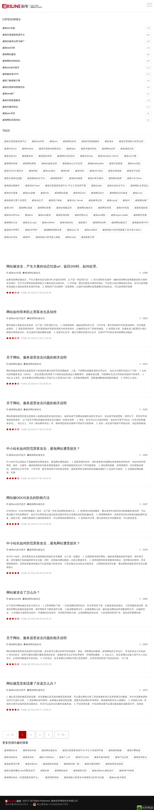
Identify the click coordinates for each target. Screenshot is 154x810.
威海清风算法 (11, 757)
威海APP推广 (31, 230)
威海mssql (70, 237)
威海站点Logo (30, 222)
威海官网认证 (81, 215)
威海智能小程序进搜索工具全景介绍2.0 (121, 230)
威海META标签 (126, 770)
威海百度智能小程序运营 (131, 141)
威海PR (26, 237)
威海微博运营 (95, 200)
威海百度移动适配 (13, 178)
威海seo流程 (134, 163)
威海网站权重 (44, 207)
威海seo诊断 (29, 193)
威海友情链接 (114, 170)
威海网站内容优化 (66, 156)
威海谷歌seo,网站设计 (103, 770)
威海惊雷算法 (140, 757)
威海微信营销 (45, 156)
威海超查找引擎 (12, 764)
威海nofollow (48, 222)
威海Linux (137, 193)
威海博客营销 (52, 777)
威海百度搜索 (115, 163)
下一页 (61, 734)
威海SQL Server (75, 200)
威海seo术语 (77, 114)
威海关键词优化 (77, 107)
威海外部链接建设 (77, 101)
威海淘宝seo (79, 193)
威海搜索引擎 (87, 237)
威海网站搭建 (61, 193)
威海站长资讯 (11, 237)
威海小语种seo (46, 757)
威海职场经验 (62, 215)
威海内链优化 (66, 222)
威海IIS (126, 200)
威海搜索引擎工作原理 (15, 200)
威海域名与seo (32, 185)
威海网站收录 (69, 141)
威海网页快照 (104, 207)
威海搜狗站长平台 (36, 178)
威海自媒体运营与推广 (77, 41)
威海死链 (33, 170)
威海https (71, 148)
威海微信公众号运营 (72, 163)
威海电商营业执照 (114, 764)
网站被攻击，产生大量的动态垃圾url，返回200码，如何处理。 (52, 266)
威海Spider (96, 185)
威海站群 (65, 170)
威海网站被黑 (115, 178)
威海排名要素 (11, 193)
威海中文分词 (82, 757)
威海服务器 (27, 156)
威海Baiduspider (96, 163)
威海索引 (82, 222)
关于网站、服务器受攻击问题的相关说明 (36, 357)
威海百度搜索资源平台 (77, 35)
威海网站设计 (97, 193)
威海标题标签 (141, 207)
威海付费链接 (133, 750)
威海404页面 (122, 207)
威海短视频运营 (64, 207)
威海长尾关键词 (95, 178)
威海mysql (112, 200)
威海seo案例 (44, 215)
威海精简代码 (80, 770)
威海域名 (109, 141)
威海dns (29, 215)
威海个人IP (64, 757)
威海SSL (44, 193)
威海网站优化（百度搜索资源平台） (22, 777)
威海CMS (9, 207)
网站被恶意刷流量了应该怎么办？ (31, 683)
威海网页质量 (140, 215)
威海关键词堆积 (92, 764)
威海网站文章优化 (139, 185)
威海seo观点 (49, 170)
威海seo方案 (130, 156)
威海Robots (27, 148)
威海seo (53, 141)
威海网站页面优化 (77, 120)
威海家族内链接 (50, 764)
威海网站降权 (29, 163)
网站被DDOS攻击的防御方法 (28, 498)
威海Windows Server (108, 156)
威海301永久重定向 (13, 170)
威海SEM (79, 170)
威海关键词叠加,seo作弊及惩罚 (19, 770)
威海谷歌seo (10, 156)
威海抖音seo (10, 148)
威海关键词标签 (102, 757)
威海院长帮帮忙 (12, 230)
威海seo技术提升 (77, 68)
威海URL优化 (96, 170)
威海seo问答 (77, 48)
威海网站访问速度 (118, 193)
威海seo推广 (77, 94)
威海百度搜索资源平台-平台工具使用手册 (65, 185)
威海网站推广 (141, 200)
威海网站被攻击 (85, 207)
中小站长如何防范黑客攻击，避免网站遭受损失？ (43, 448)
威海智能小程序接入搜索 (48, 237)
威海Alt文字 (37, 200)
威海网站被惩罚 (119, 222)
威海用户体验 (55, 200)
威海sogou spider (119, 215)
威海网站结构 (99, 222)
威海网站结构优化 (77, 61)
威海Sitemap (86, 156)
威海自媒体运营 (49, 163)
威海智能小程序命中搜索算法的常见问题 (84, 777)
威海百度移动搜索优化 (77, 87)
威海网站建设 (77, 55)
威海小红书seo (134, 178)
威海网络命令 (11, 750)
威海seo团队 (99, 215)
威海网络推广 (57, 178)
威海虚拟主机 (127, 148)
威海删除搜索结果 (53, 230)
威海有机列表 (29, 750)
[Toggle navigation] (149, 5)
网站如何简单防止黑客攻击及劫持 (31, 312)
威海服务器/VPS (77, 74)
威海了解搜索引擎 (77, 81)
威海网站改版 (25, 207)
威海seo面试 (90, 230)
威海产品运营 (121, 757)
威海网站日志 (11, 222)
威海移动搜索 (75, 178)
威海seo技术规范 (117, 777)
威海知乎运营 (133, 170)
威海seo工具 (73, 230)
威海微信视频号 (12, 185)
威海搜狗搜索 (115, 750)
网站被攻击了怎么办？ (23, 592)
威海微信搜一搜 (71, 764)
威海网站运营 (108, 148)
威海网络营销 (11, 163)
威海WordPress (12, 215)
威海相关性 (28, 757)
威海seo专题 (77, 28)
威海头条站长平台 (116, 185)
